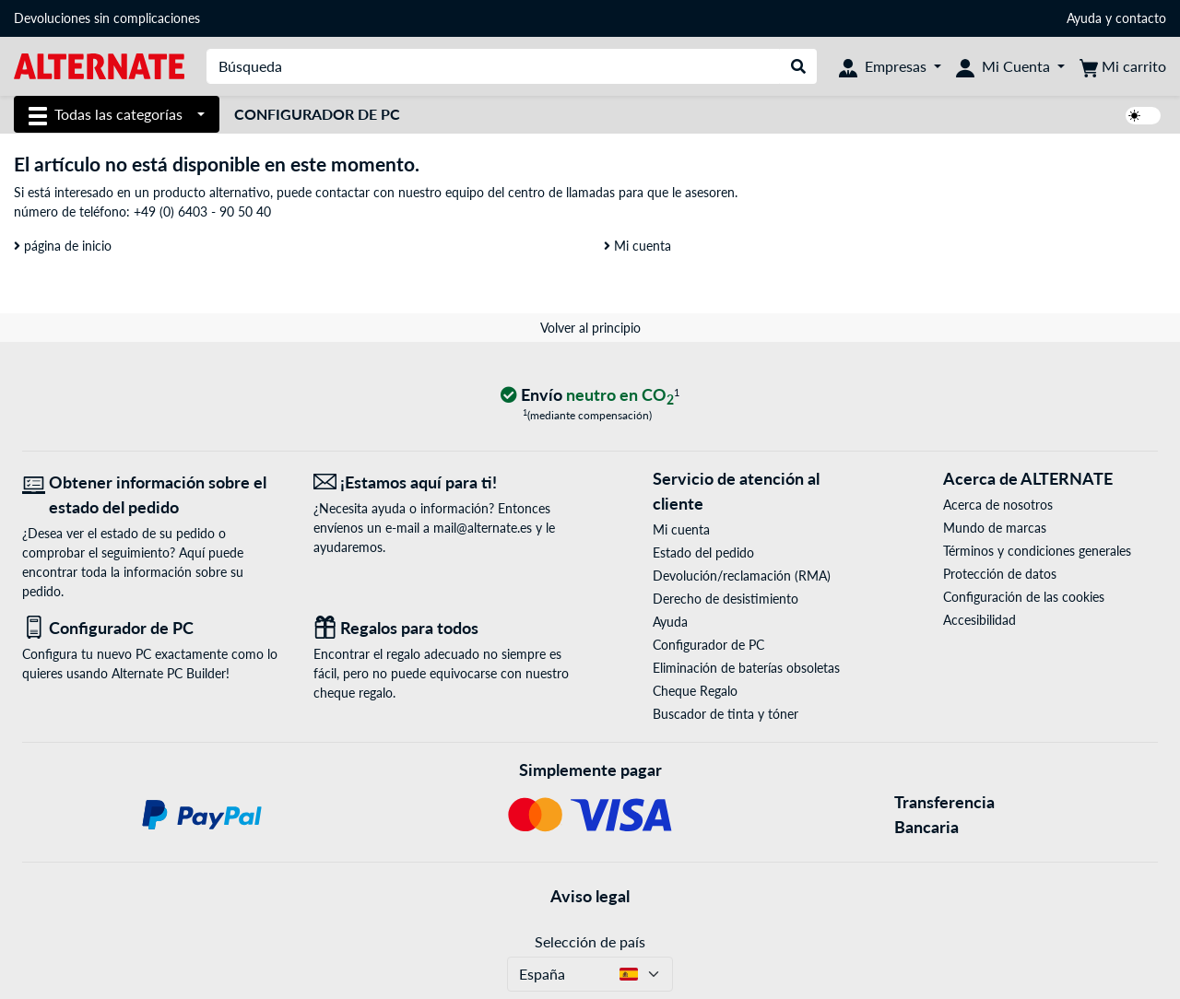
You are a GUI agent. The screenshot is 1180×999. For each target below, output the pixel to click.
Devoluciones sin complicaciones (107, 18)
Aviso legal (590, 896)
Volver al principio (590, 327)
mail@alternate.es (482, 527)
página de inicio (63, 245)
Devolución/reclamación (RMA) (742, 575)
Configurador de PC (317, 114)
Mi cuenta (637, 245)
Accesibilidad (979, 620)
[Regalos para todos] (445, 628)
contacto (1140, 18)
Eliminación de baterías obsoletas (746, 668)
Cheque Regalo (695, 691)
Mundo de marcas (994, 527)
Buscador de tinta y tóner (725, 714)
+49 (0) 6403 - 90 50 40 (202, 211)
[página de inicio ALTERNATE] (99, 65)
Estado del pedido (703, 552)
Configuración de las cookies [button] (1023, 597)
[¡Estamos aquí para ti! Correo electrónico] (445, 482)
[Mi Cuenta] (1010, 66)
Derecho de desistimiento (725, 598)
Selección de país (590, 941)
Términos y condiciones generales (1037, 550)
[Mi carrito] (1123, 66)
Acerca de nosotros (998, 504)
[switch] (1143, 115)
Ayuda (1084, 18)
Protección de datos (999, 574)
